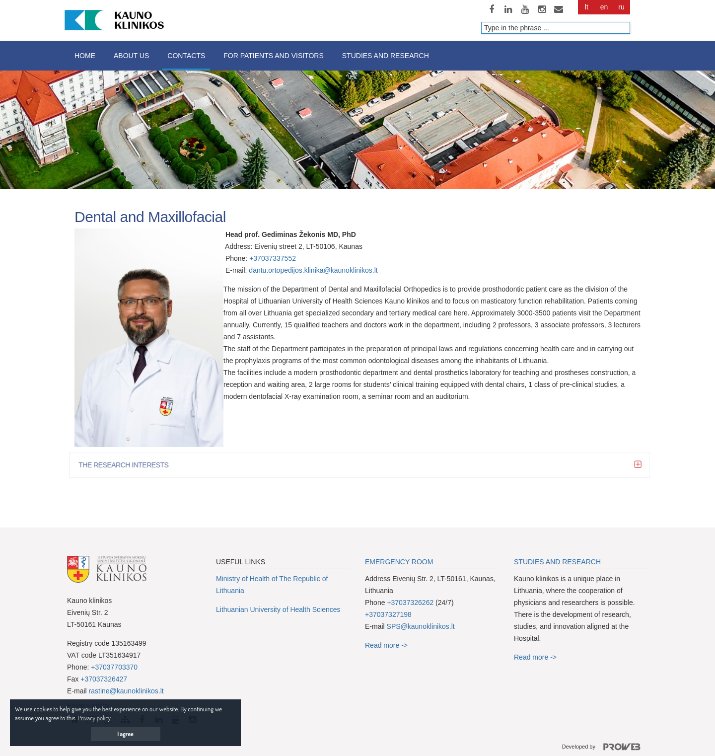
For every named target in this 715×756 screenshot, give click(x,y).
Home (84, 56)
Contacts (186, 56)
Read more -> (386, 645)
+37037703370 (114, 667)
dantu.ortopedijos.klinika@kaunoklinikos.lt (313, 270)
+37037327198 (388, 614)
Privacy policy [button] (94, 718)
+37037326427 (103, 679)
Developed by (605, 747)
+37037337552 (272, 258)
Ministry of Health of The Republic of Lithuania (272, 585)
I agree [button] (125, 734)
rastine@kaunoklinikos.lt (126, 691)
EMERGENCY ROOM (399, 562)
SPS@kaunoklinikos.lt (421, 626)
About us (131, 56)
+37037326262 (410, 602)
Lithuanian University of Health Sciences (278, 609)
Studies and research (385, 56)
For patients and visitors (273, 56)
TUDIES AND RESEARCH (559, 562)
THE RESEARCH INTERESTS (127, 465)
